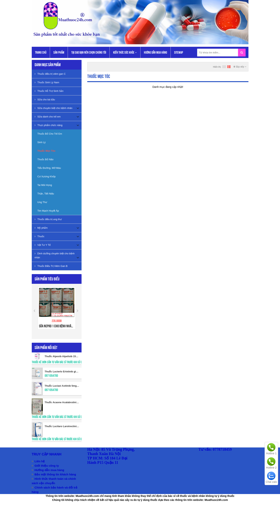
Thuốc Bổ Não (45, 159)
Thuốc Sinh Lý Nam (47, 82)
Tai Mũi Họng (44, 185)
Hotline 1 (271, 453)
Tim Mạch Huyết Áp (48, 210)
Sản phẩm (58, 52)
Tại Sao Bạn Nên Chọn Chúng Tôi (88, 52)
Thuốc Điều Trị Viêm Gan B (51, 266)
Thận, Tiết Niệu (45, 193)
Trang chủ (40, 52)
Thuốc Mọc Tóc (46, 150)
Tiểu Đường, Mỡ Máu (49, 168)
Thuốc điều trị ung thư (48, 219)
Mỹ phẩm (41, 227)
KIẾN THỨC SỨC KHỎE (125, 52)
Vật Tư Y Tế (43, 244)
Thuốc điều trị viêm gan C (50, 73)
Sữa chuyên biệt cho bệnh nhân (53, 108)
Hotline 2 (271, 467)
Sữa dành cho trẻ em (48, 116)
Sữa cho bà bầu (45, 99)
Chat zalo (271, 481)
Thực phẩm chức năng (49, 125)
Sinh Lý (41, 142)
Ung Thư (42, 202)
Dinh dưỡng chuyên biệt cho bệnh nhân (55, 255)
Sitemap (178, 52)
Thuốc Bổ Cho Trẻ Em (49, 133)
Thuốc (39, 236)
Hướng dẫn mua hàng (155, 52)
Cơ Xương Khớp (46, 176)
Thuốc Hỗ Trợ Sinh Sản (49, 91)
